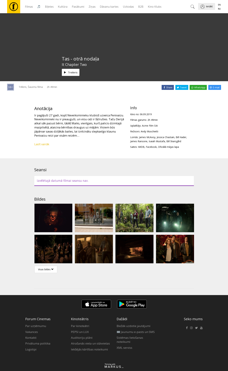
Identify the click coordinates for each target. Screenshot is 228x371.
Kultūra (62, 6)
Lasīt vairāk (41, 144)
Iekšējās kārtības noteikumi (89, 349)
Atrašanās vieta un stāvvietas (90, 343)
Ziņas (92, 6)
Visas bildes (46, 269)
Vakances (31, 332)
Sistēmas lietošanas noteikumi (130, 340)
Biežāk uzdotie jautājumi (133, 326)
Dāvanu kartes (109, 6)
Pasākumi (78, 6)
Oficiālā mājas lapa (168, 146)
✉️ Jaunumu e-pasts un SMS (136, 332)
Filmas (29, 6)
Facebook (151, 146)
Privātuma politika (37, 343)
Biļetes (49, 6)
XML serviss (124, 348)
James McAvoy (147, 137)
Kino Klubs (154, 6)
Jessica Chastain (165, 137)
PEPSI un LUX (80, 332)
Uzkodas (128, 6)
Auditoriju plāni (82, 338)
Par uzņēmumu (35, 326)
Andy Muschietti (149, 131)
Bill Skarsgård (173, 141)
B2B (140, 6)
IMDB (141, 146)
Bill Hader (181, 137)
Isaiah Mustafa (157, 141)
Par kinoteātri (80, 326)
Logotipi (31, 349)
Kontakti (31, 338)
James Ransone (138, 141)
